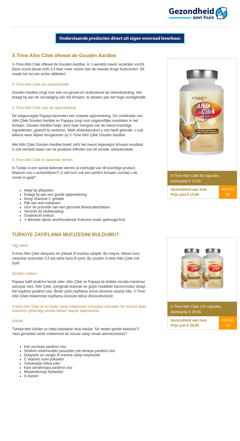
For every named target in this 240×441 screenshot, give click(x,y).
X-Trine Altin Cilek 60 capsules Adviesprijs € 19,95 (194, 178)
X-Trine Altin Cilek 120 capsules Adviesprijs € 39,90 (195, 309)
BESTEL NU (228, 191)
